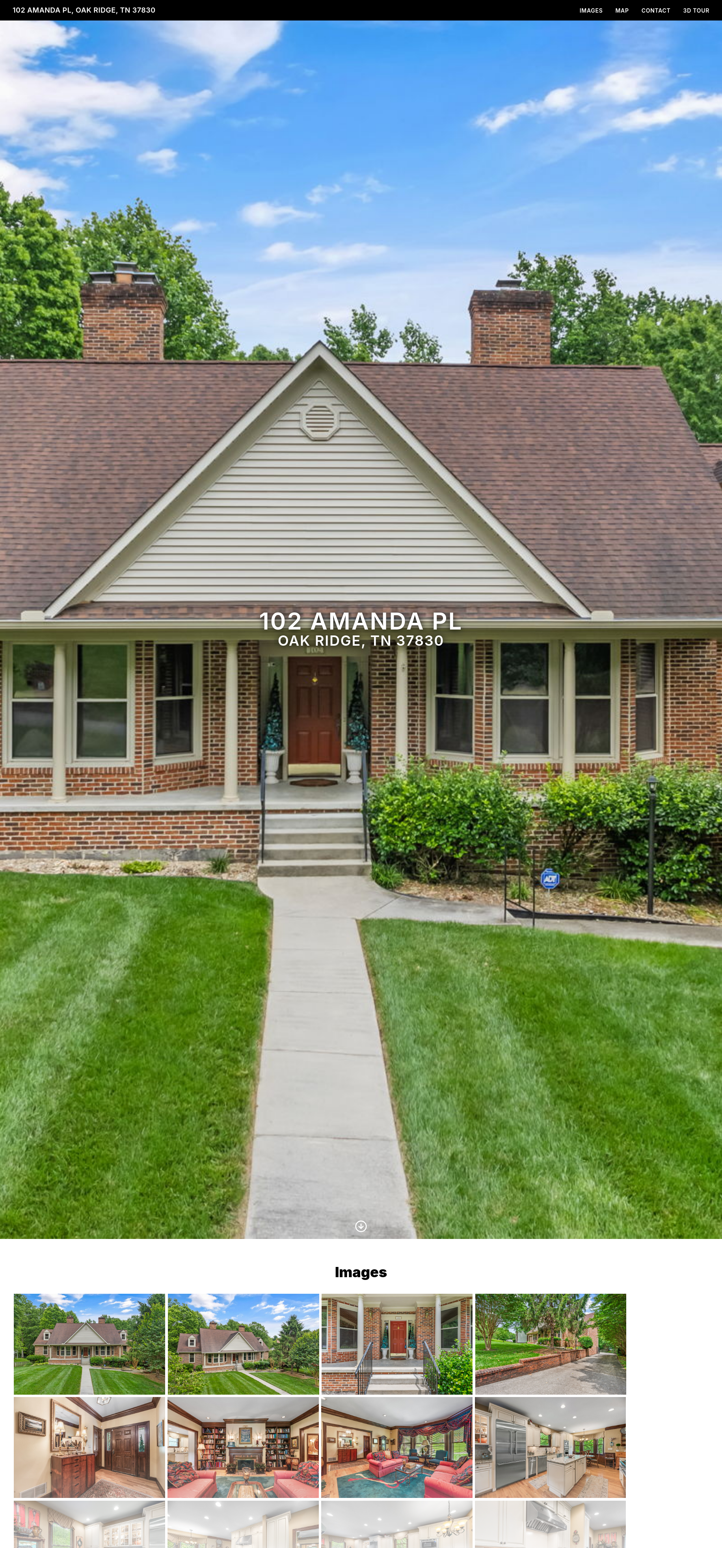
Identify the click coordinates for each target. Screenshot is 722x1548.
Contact (656, 10)
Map (622, 10)
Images (591, 10)
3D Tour (696, 10)
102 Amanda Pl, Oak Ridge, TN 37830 (84, 10)
